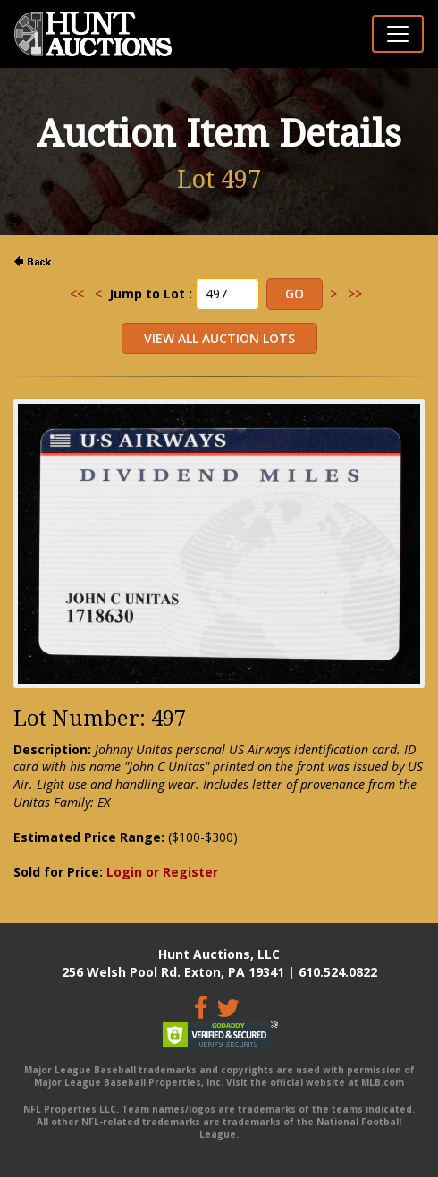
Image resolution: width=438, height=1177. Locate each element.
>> (355, 293)
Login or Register (162, 871)
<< (77, 293)
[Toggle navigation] (398, 34)
